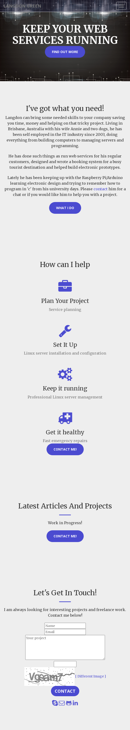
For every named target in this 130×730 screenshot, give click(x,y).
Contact (65, 691)
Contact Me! (65, 449)
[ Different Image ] (90, 676)
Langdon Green (22, 6)
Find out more (65, 52)
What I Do (65, 208)
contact (101, 189)
